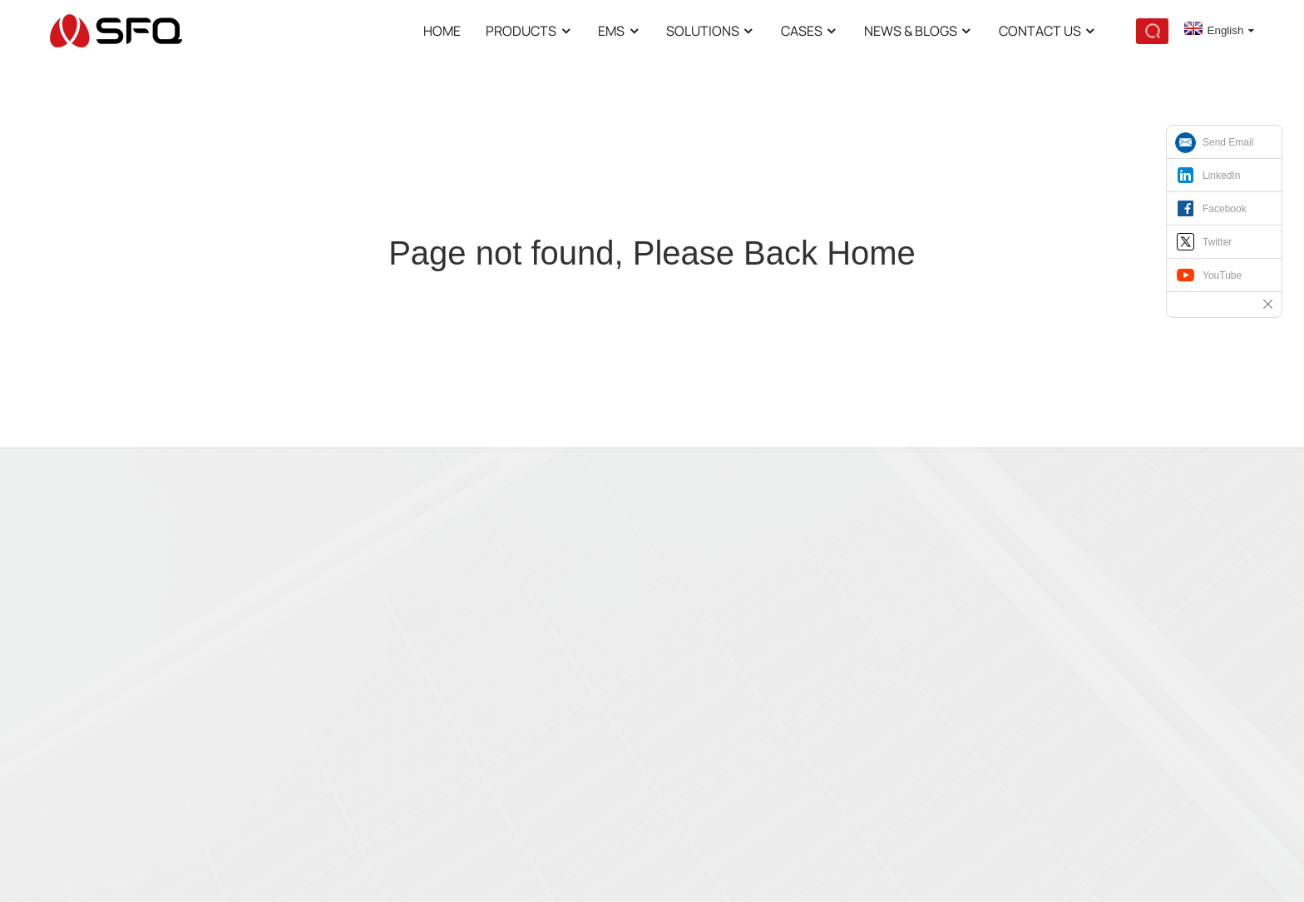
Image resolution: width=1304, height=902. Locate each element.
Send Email (1228, 142)
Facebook (1225, 209)
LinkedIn (1221, 175)
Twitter (1217, 242)
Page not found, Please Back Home (652, 253)
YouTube (1222, 275)
